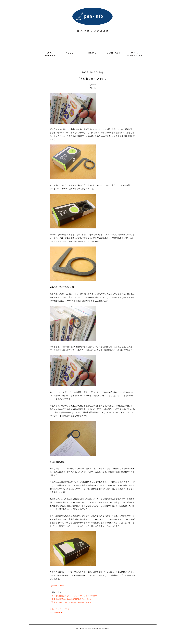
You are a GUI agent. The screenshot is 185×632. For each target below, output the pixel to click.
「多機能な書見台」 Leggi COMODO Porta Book (70, 599)
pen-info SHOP (56, 612)
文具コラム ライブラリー (60, 609)
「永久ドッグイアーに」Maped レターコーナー (70, 602)
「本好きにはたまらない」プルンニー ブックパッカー (73, 596)
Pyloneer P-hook (57, 585)
